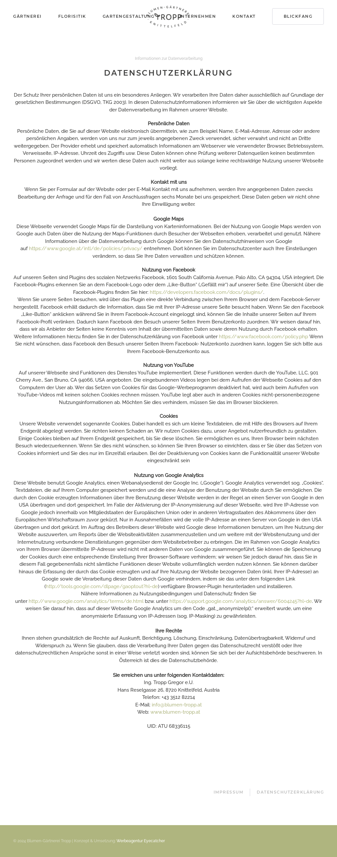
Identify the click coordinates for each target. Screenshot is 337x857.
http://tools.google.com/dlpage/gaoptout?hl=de (102, 586)
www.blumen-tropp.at (175, 712)
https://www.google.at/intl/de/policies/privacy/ (86, 248)
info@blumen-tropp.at (177, 705)
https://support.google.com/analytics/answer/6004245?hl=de (240, 601)
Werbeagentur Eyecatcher (141, 841)
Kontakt (244, 16)
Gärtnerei (27, 16)
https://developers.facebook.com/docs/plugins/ (206, 292)
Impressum (229, 792)
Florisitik (72, 16)
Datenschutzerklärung (290, 792)
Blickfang (298, 16)
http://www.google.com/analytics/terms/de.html (86, 601)
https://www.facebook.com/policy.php (263, 337)
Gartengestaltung (129, 16)
